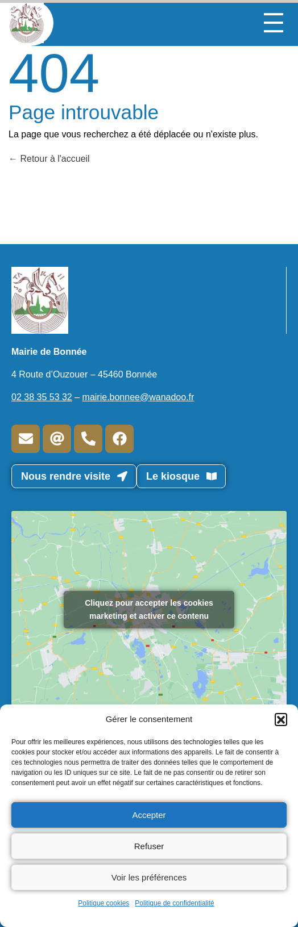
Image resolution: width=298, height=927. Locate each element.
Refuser (149, 846)
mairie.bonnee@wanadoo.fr (138, 397)
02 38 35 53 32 (41, 397)
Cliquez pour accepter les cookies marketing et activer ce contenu (149, 609)
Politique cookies (103, 903)
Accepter (148, 815)
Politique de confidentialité (174, 903)
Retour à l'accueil (49, 158)
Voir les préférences (149, 877)
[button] (281, 719)
